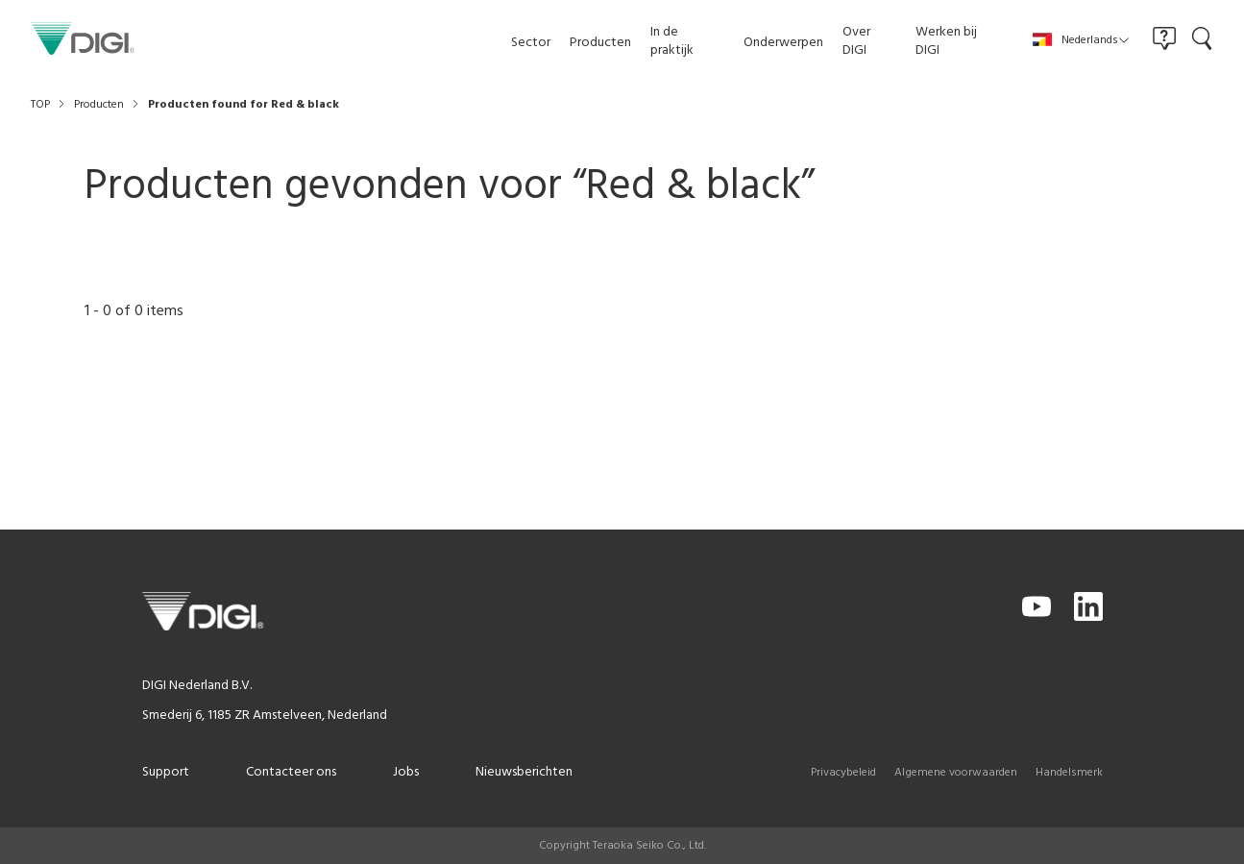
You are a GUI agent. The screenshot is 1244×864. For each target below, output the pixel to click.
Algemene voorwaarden (955, 772)
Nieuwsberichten (524, 772)
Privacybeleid (843, 772)
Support (165, 772)
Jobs (406, 772)
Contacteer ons (291, 772)
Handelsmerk (1069, 772)
